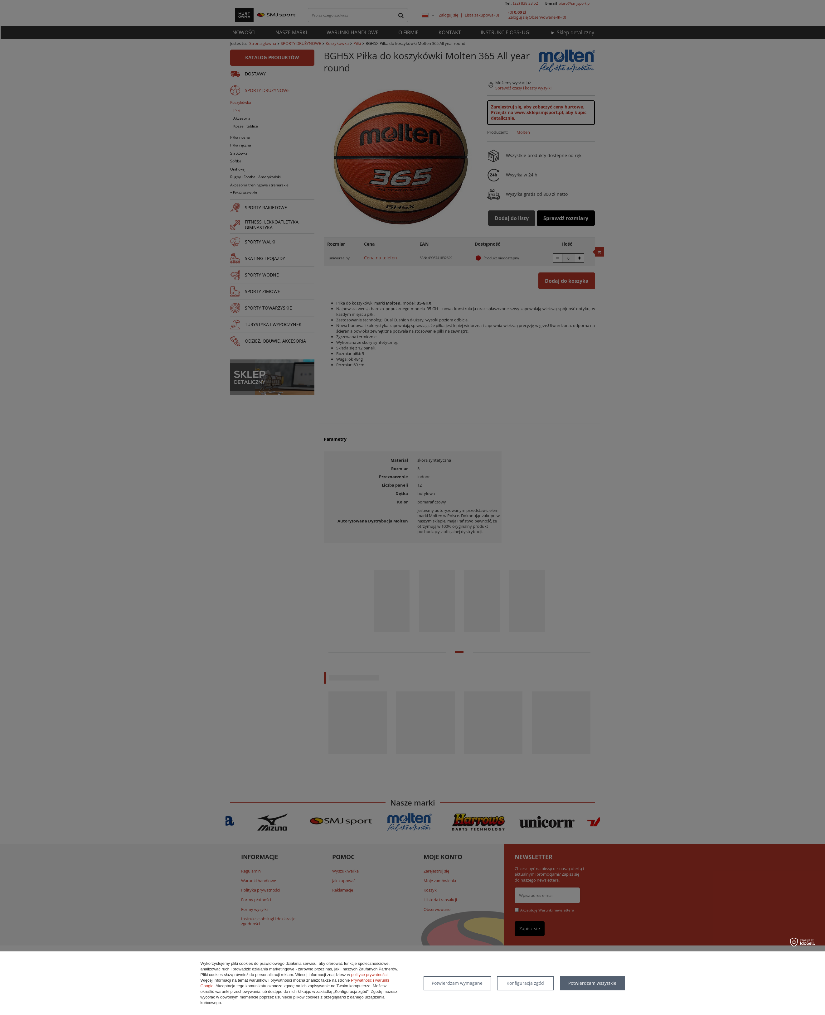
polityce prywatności (369, 974)
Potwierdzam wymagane (457, 983)
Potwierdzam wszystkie (592, 983)
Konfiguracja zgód (525, 983)
